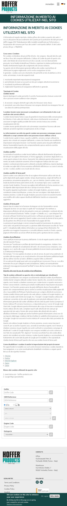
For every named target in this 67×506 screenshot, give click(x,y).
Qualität (7, 492)
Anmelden (49, 4)
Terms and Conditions (11, 482)
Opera (7, 363)
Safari (7, 365)
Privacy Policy (9, 486)
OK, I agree (44, 497)
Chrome (7, 356)
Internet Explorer (11, 361)
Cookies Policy (9, 489)
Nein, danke (54, 497)
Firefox (7, 358)
